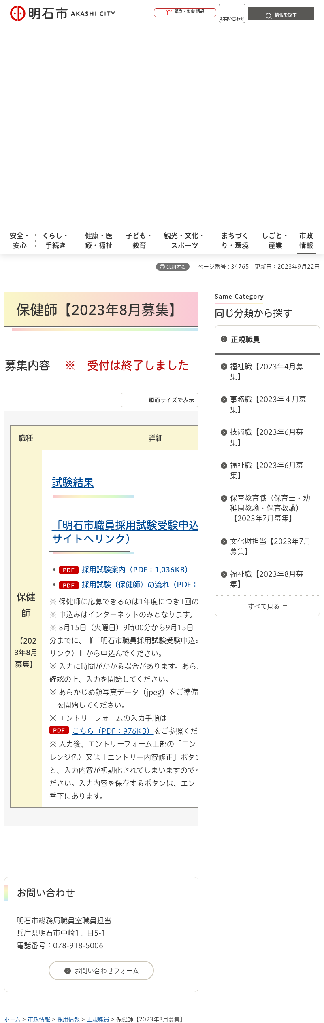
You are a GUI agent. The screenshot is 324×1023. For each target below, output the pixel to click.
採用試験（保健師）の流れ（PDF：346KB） (155, 384)
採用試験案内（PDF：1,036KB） (137, 369)
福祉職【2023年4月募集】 (266, 171)
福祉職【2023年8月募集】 (266, 378)
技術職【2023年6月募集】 (266, 236)
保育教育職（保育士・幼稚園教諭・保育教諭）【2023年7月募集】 (270, 307)
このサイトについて (71, 847)
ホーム (12, 819)
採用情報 (68, 819)
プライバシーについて (74, 860)
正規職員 (245, 138)
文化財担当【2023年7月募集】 (270, 345)
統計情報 (224, 960)
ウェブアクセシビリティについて (182, 847)
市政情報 (39, 819)
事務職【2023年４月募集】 (268, 203)
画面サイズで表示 (171, 199)
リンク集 (153, 860)
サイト (211, 860)
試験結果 (73, 281)
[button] (154, 13)
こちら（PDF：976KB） (113, 530)
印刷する (176, 66)
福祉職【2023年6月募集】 (266, 269)
